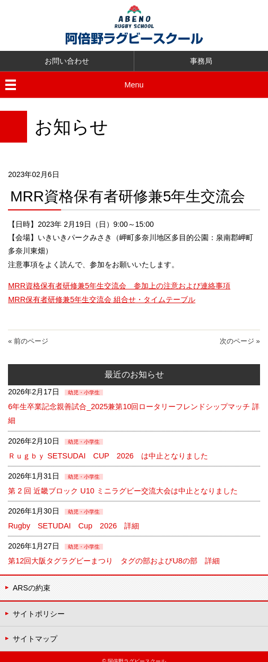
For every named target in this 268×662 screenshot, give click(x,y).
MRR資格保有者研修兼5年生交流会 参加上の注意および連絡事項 (119, 284)
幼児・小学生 (84, 390)
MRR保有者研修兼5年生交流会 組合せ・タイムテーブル (101, 297)
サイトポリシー (39, 605)
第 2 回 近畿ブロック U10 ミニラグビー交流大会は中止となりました (122, 485)
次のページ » (240, 339)
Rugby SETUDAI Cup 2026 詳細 (87, 519)
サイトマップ (35, 629)
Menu (134, 84)
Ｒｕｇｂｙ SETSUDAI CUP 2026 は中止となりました (106, 450)
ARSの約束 (31, 579)
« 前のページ (28, 339)
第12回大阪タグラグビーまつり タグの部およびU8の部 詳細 (113, 553)
